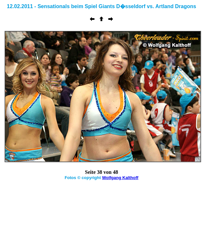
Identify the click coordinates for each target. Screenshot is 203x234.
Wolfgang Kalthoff (120, 177)
